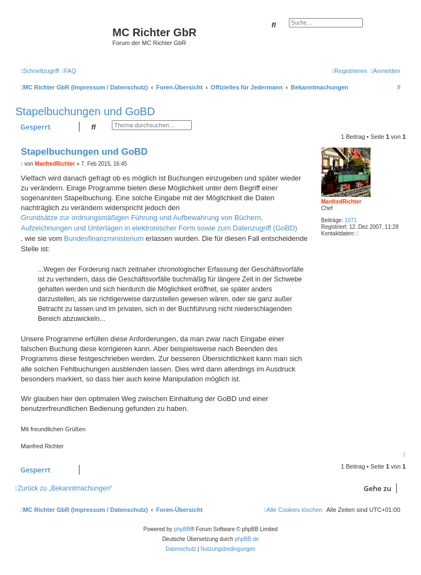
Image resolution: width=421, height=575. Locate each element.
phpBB (182, 529)
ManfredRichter (341, 202)
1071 (351, 220)
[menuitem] (69, 70)
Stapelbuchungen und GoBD (85, 111)
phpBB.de (247, 539)
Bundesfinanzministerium (104, 238)
